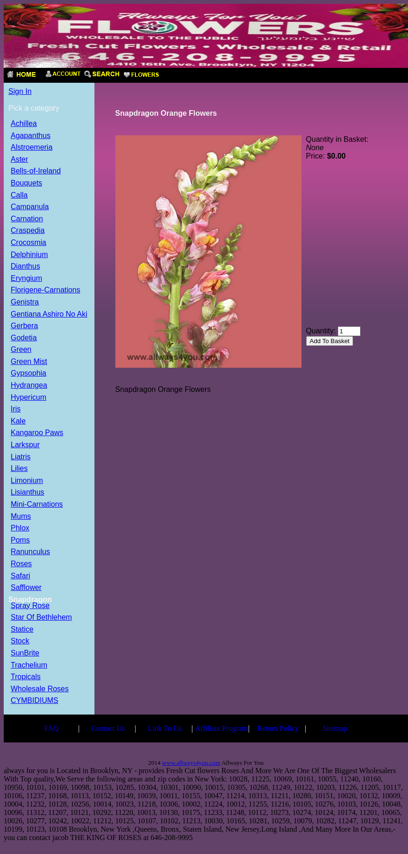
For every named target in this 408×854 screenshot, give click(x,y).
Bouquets (26, 183)
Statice (22, 630)
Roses (21, 564)
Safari (20, 576)
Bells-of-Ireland (36, 171)
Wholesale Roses (40, 689)
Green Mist (29, 362)
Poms (20, 540)
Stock (20, 641)
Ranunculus (30, 552)
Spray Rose (30, 606)
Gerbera (24, 326)
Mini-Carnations (37, 505)
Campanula (30, 207)
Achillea (24, 124)
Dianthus (25, 267)
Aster (19, 160)
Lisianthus (27, 493)
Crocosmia (28, 243)
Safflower (26, 588)
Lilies (19, 469)
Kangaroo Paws (37, 433)
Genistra (25, 302)
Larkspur (25, 445)
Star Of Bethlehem (41, 618)
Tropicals (25, 677)
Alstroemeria (32, 148)
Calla (19, 195)
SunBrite (25, 653)
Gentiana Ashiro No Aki (49, 314)
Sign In (20, 91)
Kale (18, 421)
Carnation (27, 219)
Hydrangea (29, 386)
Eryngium (26, 279)
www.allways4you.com (191, 762)
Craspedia (28, 231)
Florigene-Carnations (45, 290)
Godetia (24, 338)
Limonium (27, 481)
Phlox (20, 528)
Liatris (21, 457)
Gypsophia (29, 374)
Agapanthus (30, 136)
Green (21, 350)
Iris (15, 409)
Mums (21, 517)
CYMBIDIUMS (34, 701)
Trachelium (29, 665)
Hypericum (28, 398)
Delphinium (29, 255)
